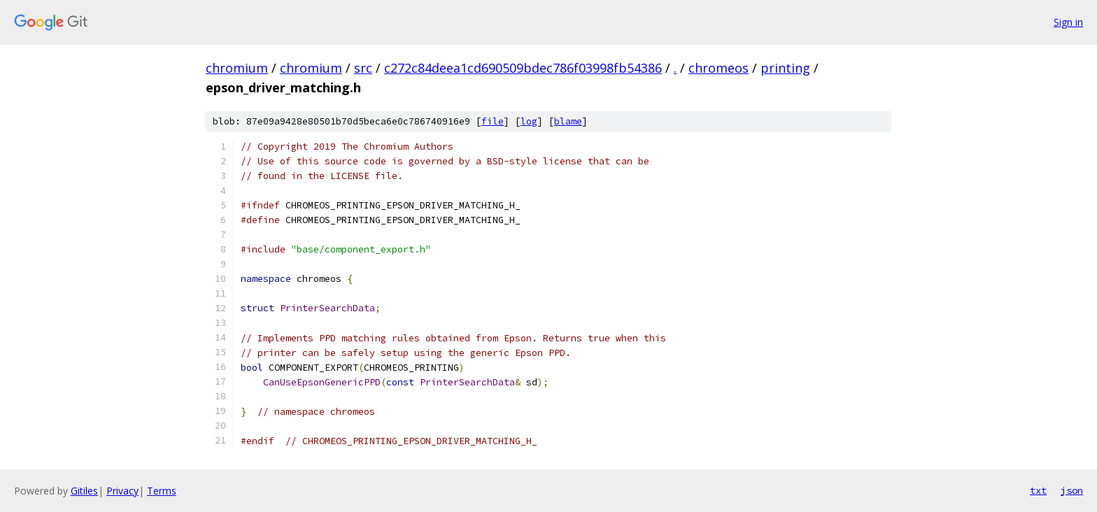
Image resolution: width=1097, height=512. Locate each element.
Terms (161, 490)
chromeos (718, 67)
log (529, 121)
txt (1038, 490)
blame (568, 121)
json (1072, 490)
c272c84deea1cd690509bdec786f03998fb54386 (523, 67)
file (492, 121)
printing (785, 67)
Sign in (1068, 22)
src (363, 67)
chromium (237, 67)
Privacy (122, 490)
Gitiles (84, 490)
